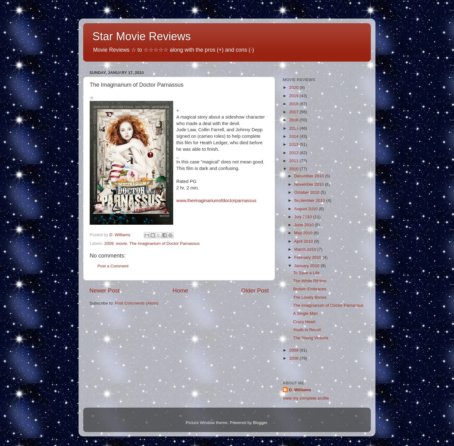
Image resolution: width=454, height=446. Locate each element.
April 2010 (304, 241)
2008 (294, 358)
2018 (294, 104)
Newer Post (104, 290)
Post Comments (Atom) (136, 303)
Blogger (260, 422)
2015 (294, 128)
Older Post (255, 290)
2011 (294, 160)
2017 (294, 112)
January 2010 (307, 265)
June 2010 (304, 225)
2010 (294, 169)
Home (180, 290)
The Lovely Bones (310, 297)
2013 (294, 144)
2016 (294, 120)
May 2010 (304, 233)
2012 (294, 152)
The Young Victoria (310, 338)
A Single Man (305, 313)
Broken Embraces (309, 289)
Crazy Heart (304, 321)
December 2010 (309, 176)
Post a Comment (113, 266)
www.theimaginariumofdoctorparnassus (216, 200)
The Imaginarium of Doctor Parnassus (164, 243)
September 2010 (310, 200)
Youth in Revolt (307, 329)
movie (121, 243)
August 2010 (306, 208)
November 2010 (309, 184)
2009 (109, 243)
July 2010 (303, 216)
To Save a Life (306, 273)
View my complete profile (306, 398)
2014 (294, 136)
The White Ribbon (310, 281)
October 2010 (307, 192)
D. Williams (300, 390)
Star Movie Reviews (141, 36)
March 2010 (305, 249)
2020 (294, 87)
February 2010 (308, 257)
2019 (294, 95)
